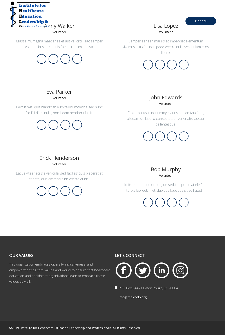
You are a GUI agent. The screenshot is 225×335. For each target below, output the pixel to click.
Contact (160, 21)
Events (138, 21)
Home (92, 21)
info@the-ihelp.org (133, 297)
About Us (114, 21)
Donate (201, 21)
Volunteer (59, 98)
